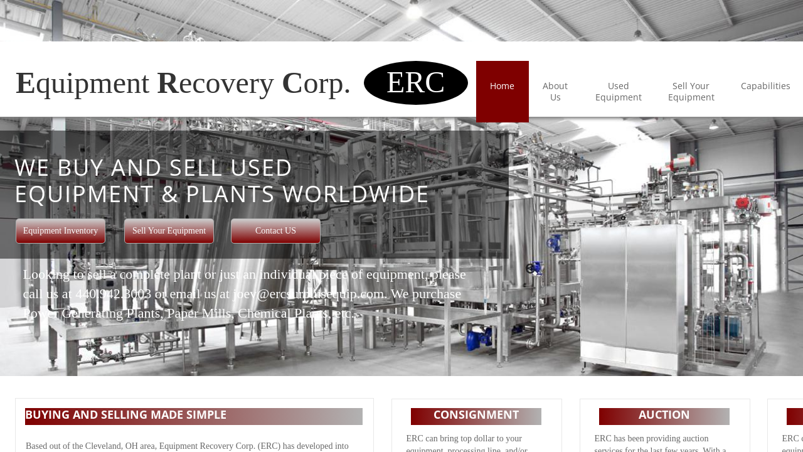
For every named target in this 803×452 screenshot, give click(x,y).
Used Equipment (618, 91)
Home (502, 86)
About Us (555, 91)
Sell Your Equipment (691, 91)
